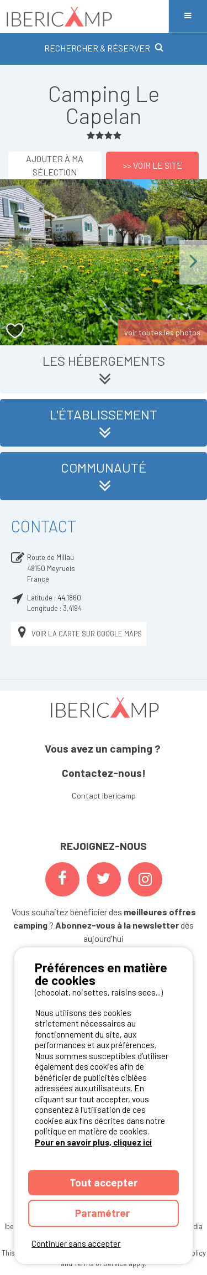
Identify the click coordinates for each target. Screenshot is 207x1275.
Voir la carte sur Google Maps (78, 633)
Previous (14, 262)
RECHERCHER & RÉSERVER (103, 48)
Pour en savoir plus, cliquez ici (93, 1142)
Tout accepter (103, 1182)
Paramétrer (103, 1212)
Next (193, 262)
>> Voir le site (152, 165)
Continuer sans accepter (75, 1243)
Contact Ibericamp (104, 795)
